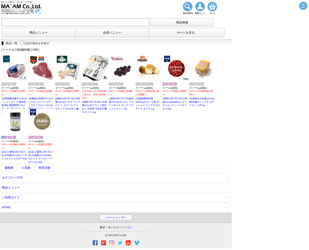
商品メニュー (38, 32)
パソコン (126, 227)
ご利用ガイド (11, 197)
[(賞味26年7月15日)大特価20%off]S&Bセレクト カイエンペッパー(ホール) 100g (174, 103)
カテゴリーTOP (12, 177)
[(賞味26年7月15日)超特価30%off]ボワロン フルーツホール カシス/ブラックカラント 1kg (121, 103)
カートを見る (186, 32)
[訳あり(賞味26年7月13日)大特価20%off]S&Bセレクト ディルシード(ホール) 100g (40, 156)
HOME (6, 207)
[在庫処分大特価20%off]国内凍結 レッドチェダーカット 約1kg (202, 101)
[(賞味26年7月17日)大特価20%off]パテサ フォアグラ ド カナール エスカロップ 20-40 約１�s (67, 103)
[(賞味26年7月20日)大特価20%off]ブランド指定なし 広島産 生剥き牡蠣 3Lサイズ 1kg (94, 107)
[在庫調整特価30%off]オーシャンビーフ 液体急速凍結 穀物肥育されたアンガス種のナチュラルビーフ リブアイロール (14, 105)
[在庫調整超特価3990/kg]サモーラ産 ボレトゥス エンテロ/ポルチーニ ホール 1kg (148, 103)
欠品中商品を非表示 (34, 43)
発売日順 (44, 167)
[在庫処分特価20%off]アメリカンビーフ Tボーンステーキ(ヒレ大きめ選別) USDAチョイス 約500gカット (41, 105)
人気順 (25, 167)
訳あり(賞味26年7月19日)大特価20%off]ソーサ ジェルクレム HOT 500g (14, 155)
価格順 (9, 167)
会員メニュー (112, 32)
